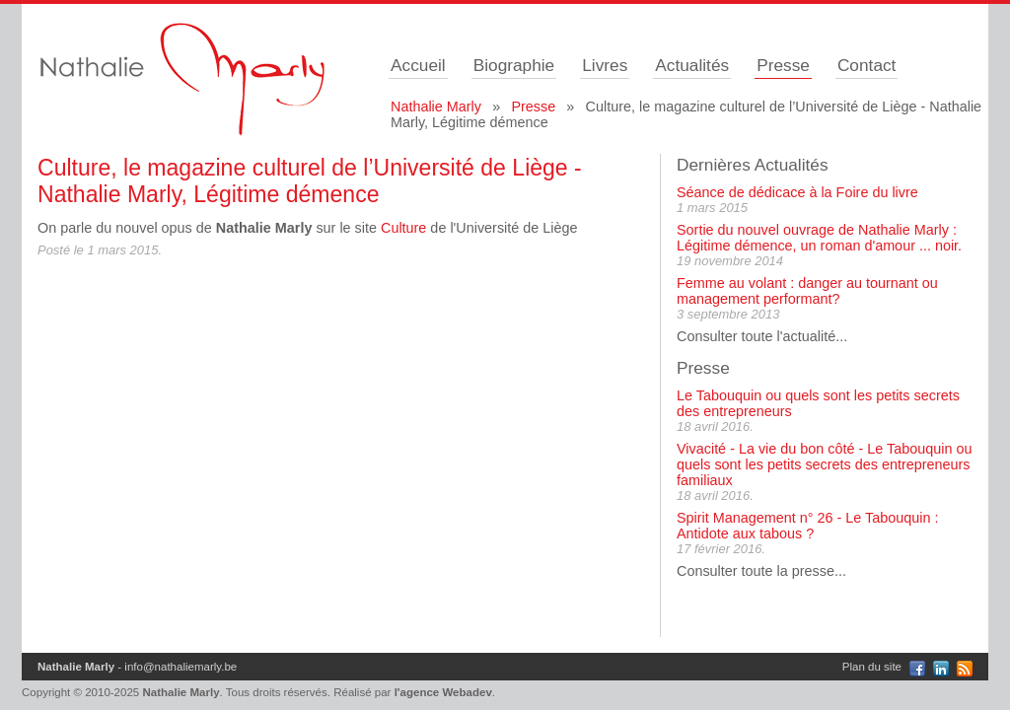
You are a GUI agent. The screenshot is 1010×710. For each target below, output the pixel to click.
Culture (403, 228)
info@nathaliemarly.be (180, 667)
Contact (867, 65)
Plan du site (872, 667)
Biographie (514, 65)
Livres (604, 65)
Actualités (692, 65)
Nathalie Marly (436, 106)
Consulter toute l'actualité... (762, 336)
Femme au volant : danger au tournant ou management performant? (807, 291)
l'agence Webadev (443, 692)
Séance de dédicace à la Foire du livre (797, 192)
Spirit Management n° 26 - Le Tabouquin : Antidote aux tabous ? (808, 525)
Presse (783, 65)
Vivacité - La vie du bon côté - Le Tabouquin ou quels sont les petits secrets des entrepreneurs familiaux (824, 464)
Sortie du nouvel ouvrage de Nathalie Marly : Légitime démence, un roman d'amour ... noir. (819, 237)
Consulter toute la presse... (761, 571)
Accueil (418, 65)
